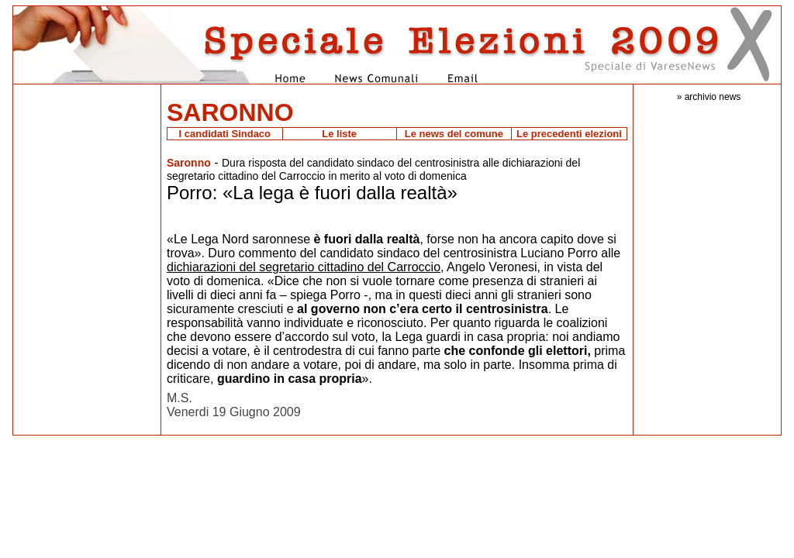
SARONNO (230, 112)
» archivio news (709, 96)
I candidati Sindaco (225, 134)
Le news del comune (454, 134)
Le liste (339, 134)
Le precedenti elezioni (569, 134)
